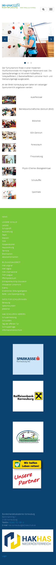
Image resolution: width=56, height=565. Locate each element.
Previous (5, 39)
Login (4, 556)
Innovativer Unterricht (11, 284)
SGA (4, 241)
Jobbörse (6, 308)
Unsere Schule (9, 222)
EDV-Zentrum (36, 132)
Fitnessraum (36, 144)
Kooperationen (8, 244)
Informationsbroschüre (12, 330)
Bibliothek (36, 120)
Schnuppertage (8, 326)
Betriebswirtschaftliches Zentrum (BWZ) (36, 109)
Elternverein (7, 254)
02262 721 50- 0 (16, 522)
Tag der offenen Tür (10, 323)
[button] (28, 39)
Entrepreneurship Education (14, 281)
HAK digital (6, 268)
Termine (5, 250)
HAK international (9, 272)
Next (51, 39)
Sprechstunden (8, 305)
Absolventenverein (10, 257)
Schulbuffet (36, 180)
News (4, 216)
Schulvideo (6, 320)
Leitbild (5, 225)
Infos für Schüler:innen (14, 299)
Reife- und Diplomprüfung (13, 294)
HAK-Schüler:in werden (13, 314)
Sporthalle (36, 192)
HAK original (7, 265)
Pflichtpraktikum (9, 278)
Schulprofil (6, 228)
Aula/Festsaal (36, 97)
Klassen (5, 238)
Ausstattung (7, 231)
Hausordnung (8, 247)
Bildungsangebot (11, 262)
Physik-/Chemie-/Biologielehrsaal (36, 168)
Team (4, 234)
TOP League (7, 275)
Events (5, 287)
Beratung (6, 302)
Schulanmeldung (9, 317)
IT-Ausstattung (36, 156)
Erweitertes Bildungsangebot (14, 290)
